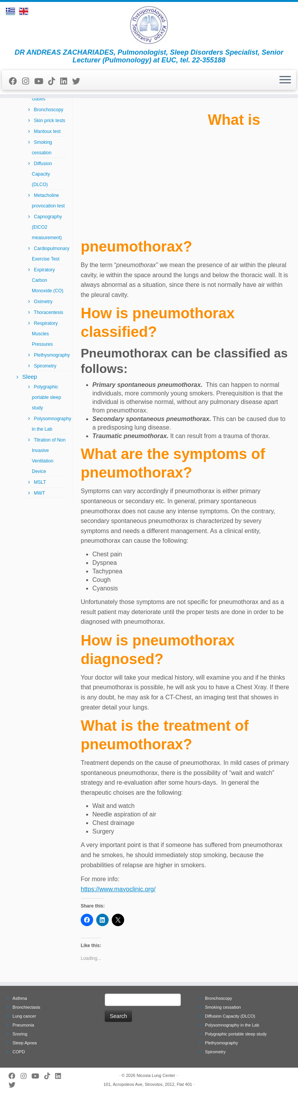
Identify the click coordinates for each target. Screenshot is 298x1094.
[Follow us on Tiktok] (54, 81)
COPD (18, 1051)
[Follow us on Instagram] (28, 81)
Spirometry (45, 366)
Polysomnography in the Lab (232, 1025)
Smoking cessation (223, 1007)
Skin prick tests (49, 120)
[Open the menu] (285, 80)
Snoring (19, 1034)
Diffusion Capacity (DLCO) (42, 174)
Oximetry (43, 301)
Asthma (19, 998)
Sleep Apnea (24, 1043)
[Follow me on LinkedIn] (66, 81)
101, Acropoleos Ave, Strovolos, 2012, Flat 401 (148, 1084)
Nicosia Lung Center (156, 1075)
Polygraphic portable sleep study (46, 397)
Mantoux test (47, 131)
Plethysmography (52, 355)
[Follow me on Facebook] (15, 81)
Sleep (29, 376)
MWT (39, 493)
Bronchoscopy (48, 109)
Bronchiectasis (26, 1007)
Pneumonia (23, 1025)
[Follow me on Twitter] (78, 81)
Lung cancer (24, 1016)
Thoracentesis (48, 312)
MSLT (40, 482)
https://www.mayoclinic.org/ (118, 889)
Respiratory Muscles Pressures (45, 334)
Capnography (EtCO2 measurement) (47, 227)
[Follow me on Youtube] (41, 81)
